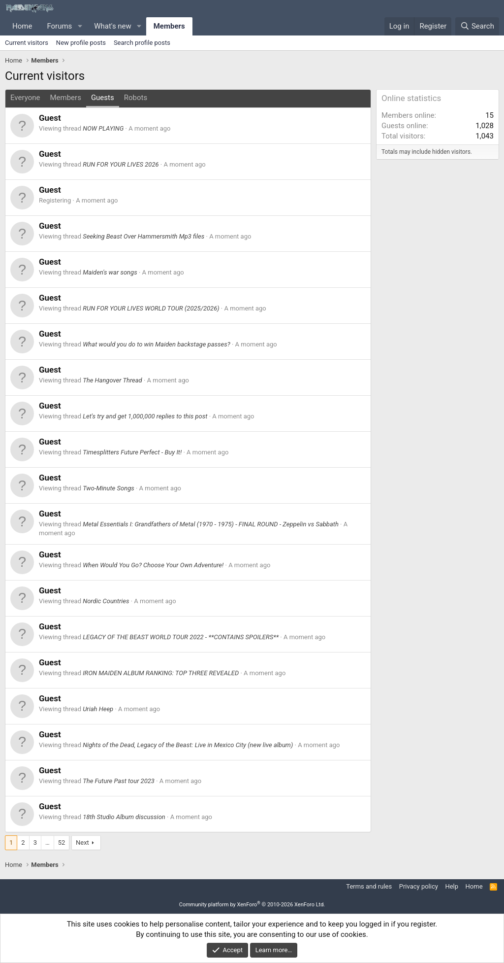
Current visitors (26, 42)
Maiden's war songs (110, 272)
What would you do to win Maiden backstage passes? (156, 344)
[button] (80, 26)
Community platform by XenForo (252, 904)
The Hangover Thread (112, 380)
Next (82, 842)
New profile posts (81, 42)
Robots (135, 97)
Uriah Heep (98, 709)
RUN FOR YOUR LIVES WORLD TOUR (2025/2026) (151, 308)
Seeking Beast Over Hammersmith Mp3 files (143, 236)
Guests (102, 97)
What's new (112, 26)
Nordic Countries (106, 601)
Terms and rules (369, 886)
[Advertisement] (437, 317)
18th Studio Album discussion (124, 817)
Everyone (25, 97)
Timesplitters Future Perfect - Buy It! (132, 452)
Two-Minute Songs (108, 488)
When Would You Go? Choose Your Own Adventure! (153, 565)
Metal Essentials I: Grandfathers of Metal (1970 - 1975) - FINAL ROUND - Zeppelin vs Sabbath (211, 524)
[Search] (477, 26)
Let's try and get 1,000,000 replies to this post (145, 416)
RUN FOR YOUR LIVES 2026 (120, 164)
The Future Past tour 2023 (119, 781)
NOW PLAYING (103, 128)
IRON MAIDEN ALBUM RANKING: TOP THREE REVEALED (161, 673)
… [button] (47, 842)
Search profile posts (142, 42)
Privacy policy (418, 886)
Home (22, 26)
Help (451, 886)
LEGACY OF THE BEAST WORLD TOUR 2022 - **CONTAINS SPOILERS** (181, 637)
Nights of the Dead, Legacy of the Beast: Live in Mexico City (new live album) (188, 745)
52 (61, 842)
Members (169, 26)
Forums (59, 26)
